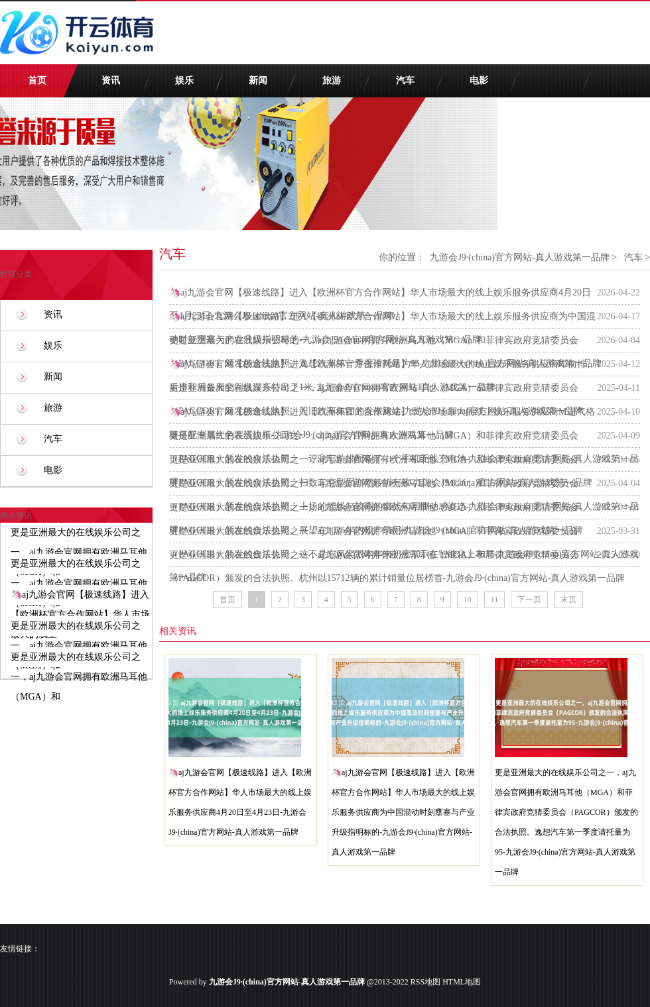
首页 (37, 80)
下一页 (529, 599)
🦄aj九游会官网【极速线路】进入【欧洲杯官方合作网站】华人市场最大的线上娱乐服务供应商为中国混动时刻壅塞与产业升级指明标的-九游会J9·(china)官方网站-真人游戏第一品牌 (403, 812)
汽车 (405, 80)
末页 (568, 599)
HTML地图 (461, 981)
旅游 (331, 80)
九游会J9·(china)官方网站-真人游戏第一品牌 (519, 257)
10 (468, 599)
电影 (479, 80)
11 (495, 599)
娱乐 (184, 80)
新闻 (258, 80)
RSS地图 (425, 981)
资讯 (110, 80)
